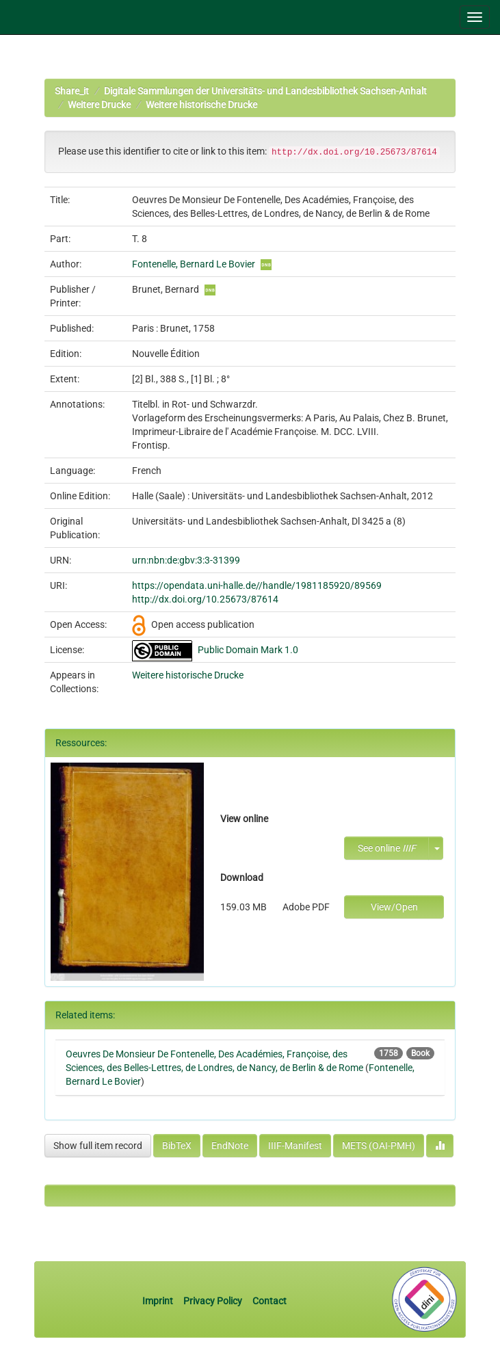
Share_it (72, 90)
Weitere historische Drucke (201, 104)
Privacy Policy (212, 1300)
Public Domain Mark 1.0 (248, 649)
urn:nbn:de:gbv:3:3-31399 (186, 560)
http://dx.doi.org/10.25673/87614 (205, 599)
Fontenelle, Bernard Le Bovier (193, 264)
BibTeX (177, 1145)
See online (387, 848)
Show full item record (97, 1145)
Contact (269, 1300)
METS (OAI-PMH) (378, 1145)
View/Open (394, 906)
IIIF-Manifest (295, 1145)
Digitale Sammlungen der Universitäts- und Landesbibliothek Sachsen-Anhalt (265, 90)
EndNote (229, 1145)
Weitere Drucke (99, 104)
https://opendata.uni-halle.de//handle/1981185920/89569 (257, 585)
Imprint (158, 1300)
